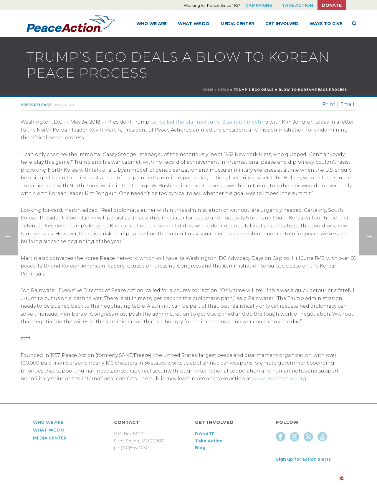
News (223, 90)
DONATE (205, 434)
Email (347, 104)
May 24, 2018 (65, 105)
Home (208, 90)
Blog (200, 447)
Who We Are (151, 23)
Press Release (36, 105)
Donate (332, 5)
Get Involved (281, 23)
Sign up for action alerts (303, 459)
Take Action (297, 5)
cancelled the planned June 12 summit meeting (209, 122)
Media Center (237, 23)
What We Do (193, 23)
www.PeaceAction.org (279, 378)
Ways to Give (326, 23)
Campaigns (258, 5)
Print (329, 104)
